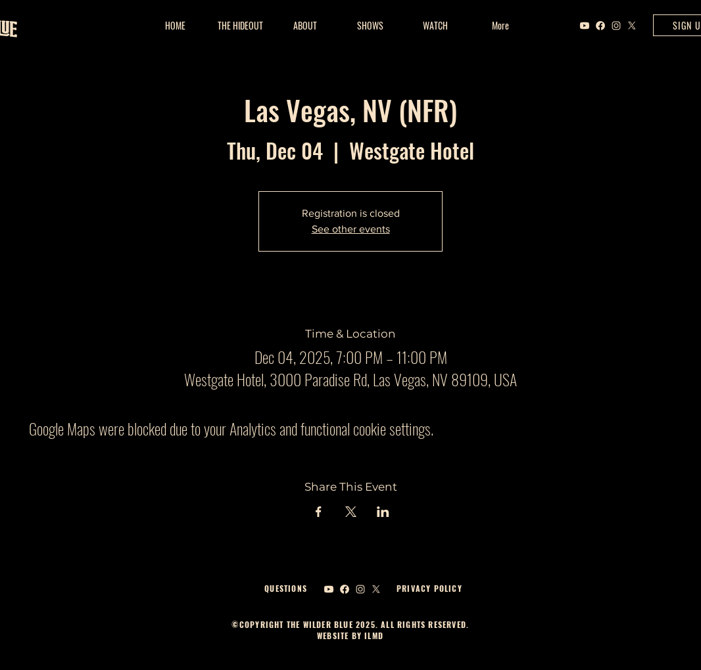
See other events (351, 228)
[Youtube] (585, 26)
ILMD (372, 635)
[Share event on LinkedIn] (383, 511)
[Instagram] (616, 26)
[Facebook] (600, 26)
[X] (632, 26)
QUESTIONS (285, 588)
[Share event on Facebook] (318, 511)
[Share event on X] (351, 511)
